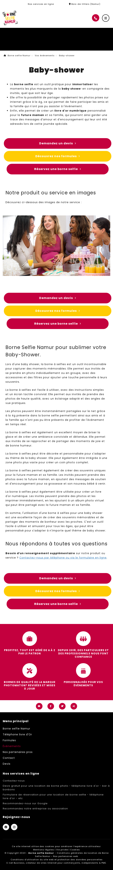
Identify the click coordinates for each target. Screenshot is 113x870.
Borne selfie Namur (17, 55)
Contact (9, 758)
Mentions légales (43, 849)
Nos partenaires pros (18, 752)
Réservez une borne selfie (57, 169)
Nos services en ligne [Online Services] (41, 4)
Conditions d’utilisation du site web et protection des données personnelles (57, 859)
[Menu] (105, 18)
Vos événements (45, 55)
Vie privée (62, 849)
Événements (12, 746)
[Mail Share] (39, 706)
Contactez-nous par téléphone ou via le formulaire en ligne (63, 557)
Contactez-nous (14, 780)
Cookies (75, 849)
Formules (9, 740)
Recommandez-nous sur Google (25, 803)
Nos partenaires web (65, 856)
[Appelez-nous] (95, 18)
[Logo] (10, 18)
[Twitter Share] (62, 706)
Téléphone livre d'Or (17, 734)
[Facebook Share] (50, 706)
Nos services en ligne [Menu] (21, 773)
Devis (6, 764)
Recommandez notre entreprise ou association (35, 808)
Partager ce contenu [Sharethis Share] (74, 706)
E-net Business (16, 862)
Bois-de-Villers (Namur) (84, 4)
